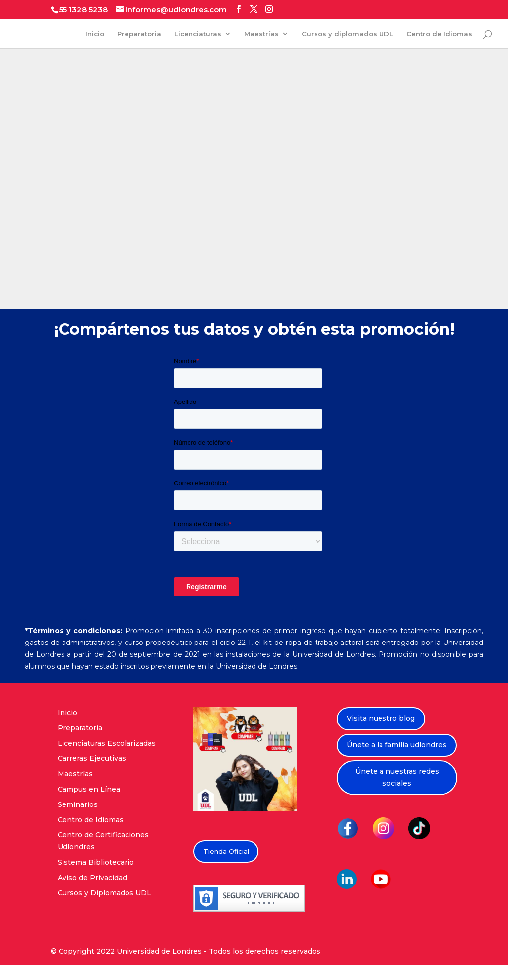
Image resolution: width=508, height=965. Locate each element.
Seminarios (78, 804)
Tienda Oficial (226, 851)
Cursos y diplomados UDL (347, 34)
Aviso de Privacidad (92, 877)
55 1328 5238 (83, 9)
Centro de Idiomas (439, 34)
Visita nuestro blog (381, 718)
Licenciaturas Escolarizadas (107, 743)
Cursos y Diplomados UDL (104, 892)
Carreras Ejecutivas (92, 758)
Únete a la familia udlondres (396, 744)
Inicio (94, 34)
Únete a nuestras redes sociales (397, 777)
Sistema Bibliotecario (96, 862)
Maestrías (261, 34)
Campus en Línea (89, 789)
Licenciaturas (197, 34)
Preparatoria (139, 34)
